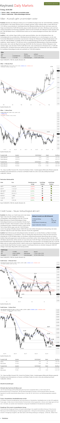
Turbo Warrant (3, 157)
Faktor (1, 361)
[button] (30, 418)
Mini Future (3, 363)
